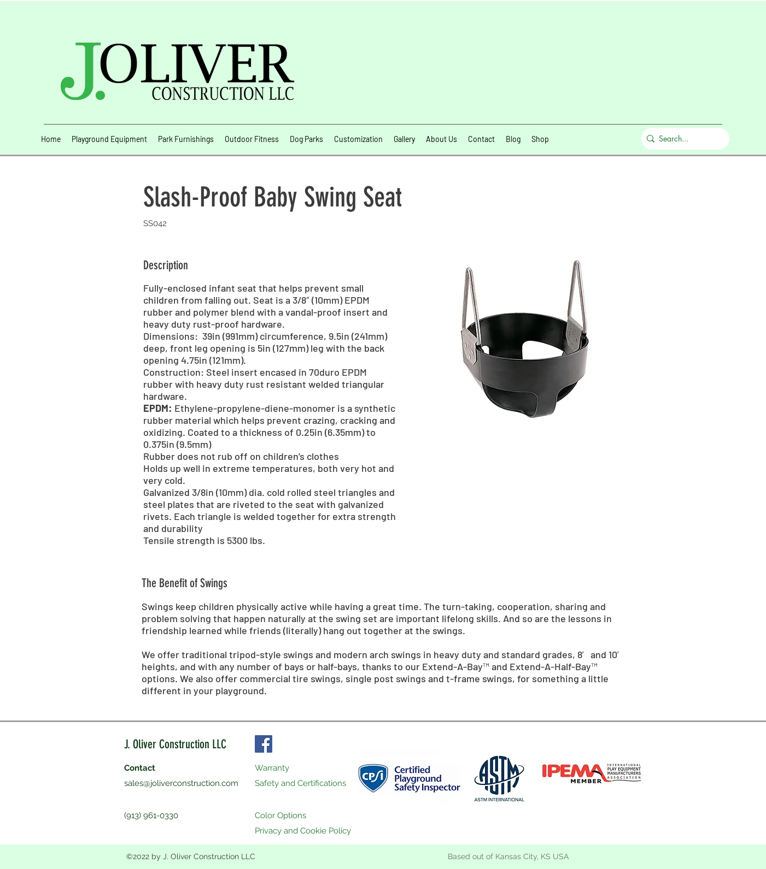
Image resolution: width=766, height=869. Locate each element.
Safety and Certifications (300, 783)
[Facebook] (263, 744)
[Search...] (682, 139)
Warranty (272, 768)
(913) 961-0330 (151, 815)
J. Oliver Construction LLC (175, 744)
